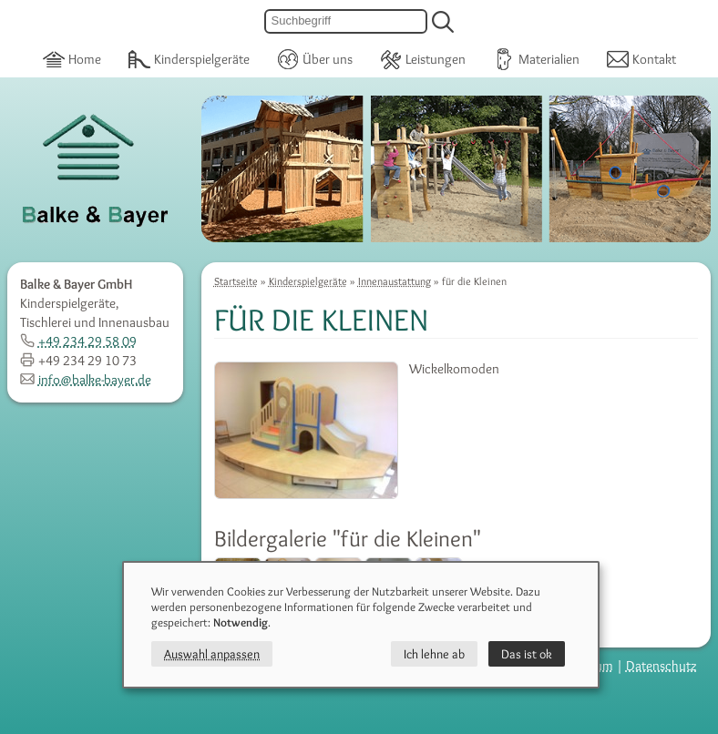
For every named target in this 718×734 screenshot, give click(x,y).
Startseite (236, 281)
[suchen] (443, 22)
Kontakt (641, 58)
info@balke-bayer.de (85, 380)
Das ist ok (526, 654)
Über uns (315, 58)
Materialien (536, 58)
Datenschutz (661, 666)
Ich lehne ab (434, 654)
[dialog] (361, 624)
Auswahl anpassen (212, 654)
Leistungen (423, 58)
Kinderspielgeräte (189, 58)
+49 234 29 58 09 (78, 341)
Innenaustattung (394, 281)
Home (72, 58)
